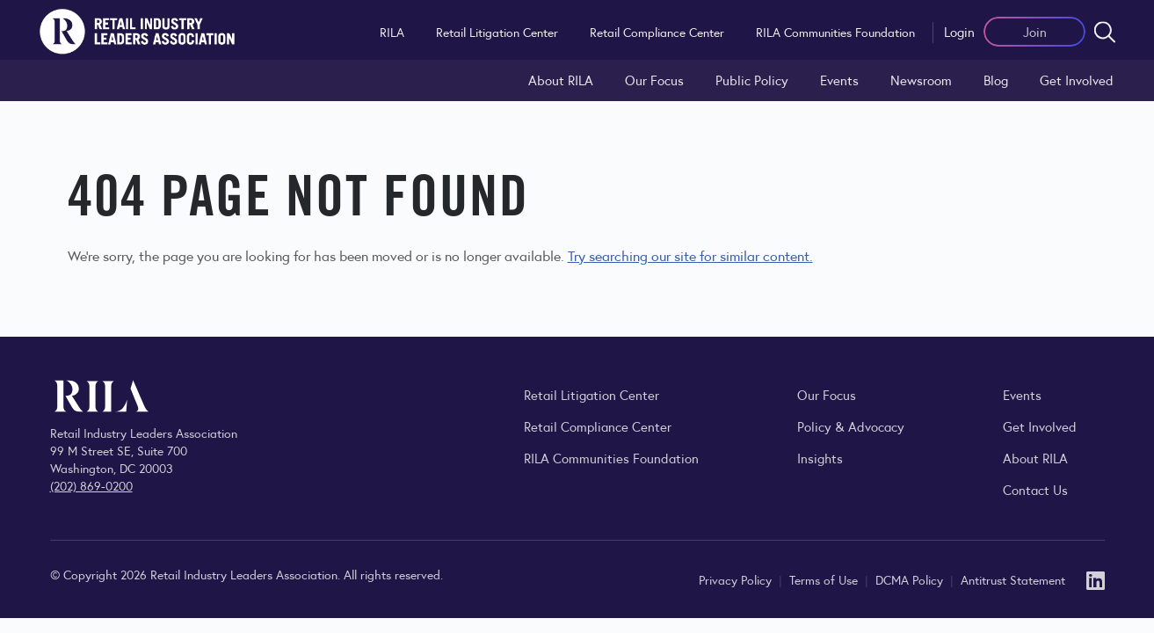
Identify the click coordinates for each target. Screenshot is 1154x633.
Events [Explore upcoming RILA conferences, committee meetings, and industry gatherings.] (1022, 394)
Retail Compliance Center (657, 31)
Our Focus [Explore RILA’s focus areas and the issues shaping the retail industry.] (654, 79)
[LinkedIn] (1095, 579)
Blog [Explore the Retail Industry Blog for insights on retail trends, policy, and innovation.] (995, 79)
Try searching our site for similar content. (690, 255)
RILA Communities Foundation (835, 31)
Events (839, 79)
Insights (820, 457)
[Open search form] (1105, 32)
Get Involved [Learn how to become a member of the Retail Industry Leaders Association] (1077, 79)
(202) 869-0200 (91, 485)
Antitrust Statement (1013, 579)
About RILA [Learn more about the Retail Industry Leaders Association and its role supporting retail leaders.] (560, 79)
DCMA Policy (911, 579)
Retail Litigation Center (497, 31)
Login (959, 31)
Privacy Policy (737, 579)
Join (1035, 31)
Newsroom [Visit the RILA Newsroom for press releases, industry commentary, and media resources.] (921, 79)
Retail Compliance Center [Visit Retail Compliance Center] (597, 426)
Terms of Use (825, 579)
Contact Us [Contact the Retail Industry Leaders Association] (1035, 489)
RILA (392, 31)
